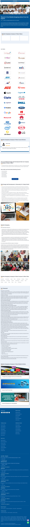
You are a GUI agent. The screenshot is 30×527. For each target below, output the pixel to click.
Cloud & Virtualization (18, 418)
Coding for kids (3, 450)
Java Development (3, 444)
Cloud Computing (3, 508)
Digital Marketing (18, 412)
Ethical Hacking (18, 433)
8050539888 (3, 497)
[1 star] (6, 145)
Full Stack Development (9, 508)
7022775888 (3, 485)
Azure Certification (18, 429)
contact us (8, 516)
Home (1, 20)
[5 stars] (9, 145)
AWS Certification (3, 426)
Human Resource (3, 432)
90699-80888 (3, 472)
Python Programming (4, 441)
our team (2, 516)
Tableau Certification (18, 426)
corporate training (13, 516)
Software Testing (3, 443)
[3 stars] (7, 145)
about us (5, 516)
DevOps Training (15, 512)
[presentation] (1, 147)
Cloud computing (18, 415)
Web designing (3, 429)
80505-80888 (3, 465)
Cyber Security (3, 435)
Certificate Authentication (19, 516)
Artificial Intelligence (3, 447)
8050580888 (3, 478)
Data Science (14, 508)
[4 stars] (8, 145)
